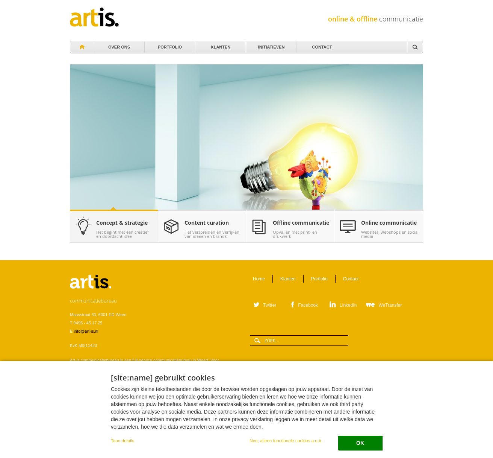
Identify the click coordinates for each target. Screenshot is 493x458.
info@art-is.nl (86, 331)
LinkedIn (348, 305)
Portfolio (169, 45)
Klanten (220, 45)
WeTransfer (390, 305)
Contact (321, 45)
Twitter (269, 305)
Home (81, 47)
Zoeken (415, 47)
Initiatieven (270, 45)
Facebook (308, 305)
